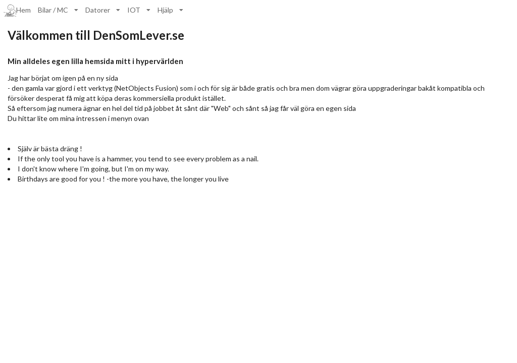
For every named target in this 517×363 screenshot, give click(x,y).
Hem (17, 10)
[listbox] (58, 10)
